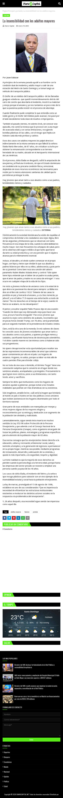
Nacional (7, 771)
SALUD (7, 643)
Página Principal (8, 11)
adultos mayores (16, 512)
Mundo (6, 767)
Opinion (27, 512)
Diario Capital (9, 26)
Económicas (8, 762)
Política (6, 781)
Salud (6, 786)
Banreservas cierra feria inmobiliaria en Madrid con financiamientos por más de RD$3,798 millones (37, 697)
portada (19, 11)
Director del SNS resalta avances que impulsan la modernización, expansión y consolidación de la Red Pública (35, 687)
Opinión (6, 776)
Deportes (7, 752)
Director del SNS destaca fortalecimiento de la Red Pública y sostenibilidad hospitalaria (34, 666)
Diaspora (7, 757)
